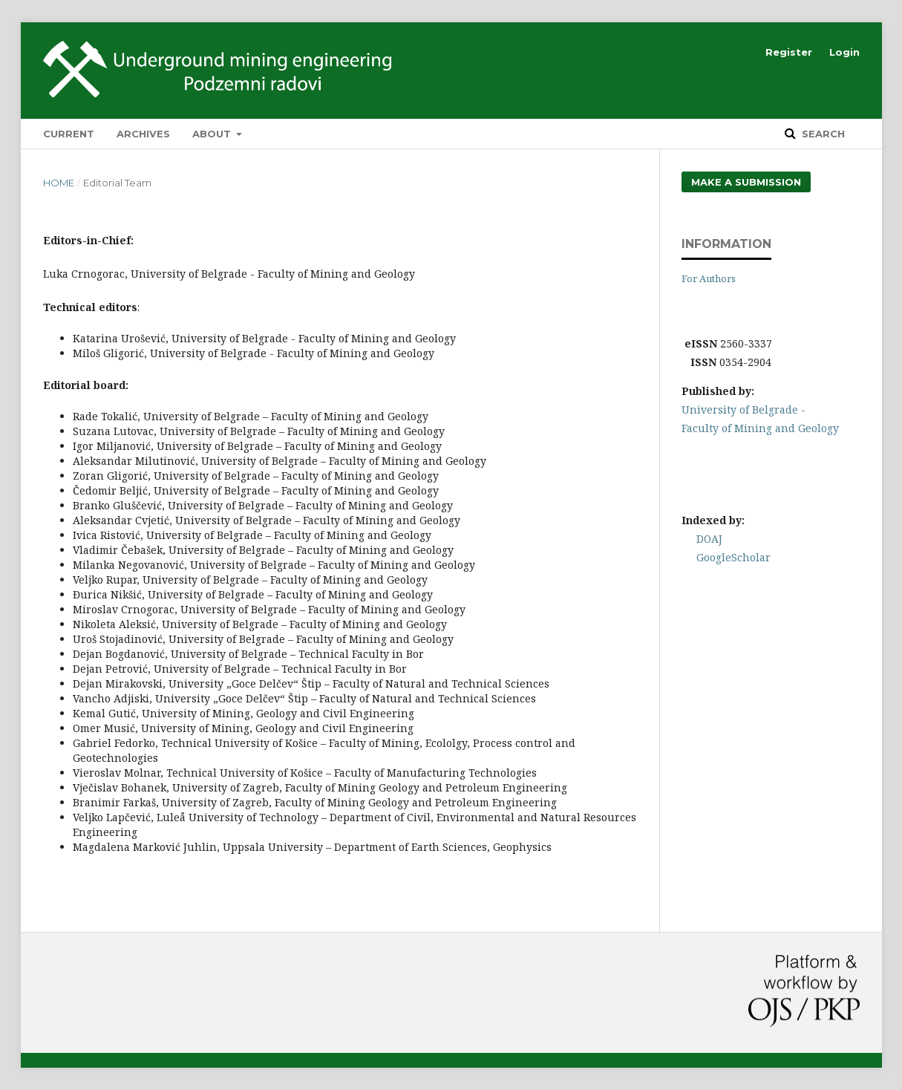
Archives (143, 134)
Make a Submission (746, 182)
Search (822, 134)
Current (68, 134)
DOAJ (709, 539)
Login (844, 52)
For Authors (709, 278)
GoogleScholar (733, 557)
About (213, 134)
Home (58, 183)
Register (788, 52)
